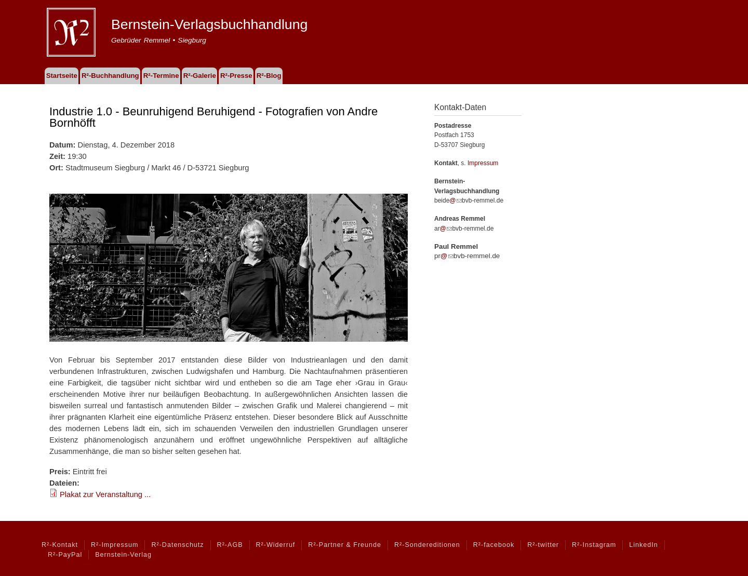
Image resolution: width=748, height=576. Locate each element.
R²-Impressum (114, 544)
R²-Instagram (594, 544)
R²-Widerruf (276, 544)
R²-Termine (161, 75)
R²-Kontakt (60, 544)
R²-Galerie (199, 75)
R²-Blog (269, 75)
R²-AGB (230, 544)
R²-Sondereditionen (427, 544)
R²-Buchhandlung (110, 75)
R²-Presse (236, 75)
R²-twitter (543, 544)
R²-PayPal (65, 554)
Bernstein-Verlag (123, 554)
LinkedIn (643, 544)
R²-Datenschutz (177, 544)
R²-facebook (493, 544)
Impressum (483, 163)
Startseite (61, 75)
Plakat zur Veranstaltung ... (105, 494)
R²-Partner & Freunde (344, 544)
